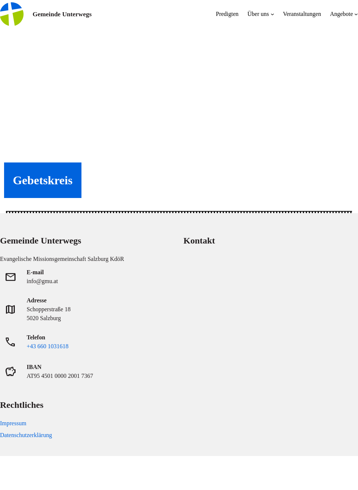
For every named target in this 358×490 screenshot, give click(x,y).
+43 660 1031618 (47, 346)
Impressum (13, 423)
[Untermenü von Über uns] (272, 14)
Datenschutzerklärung (26, 435)
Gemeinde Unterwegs (62, 14)
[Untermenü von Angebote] (356, 14)
